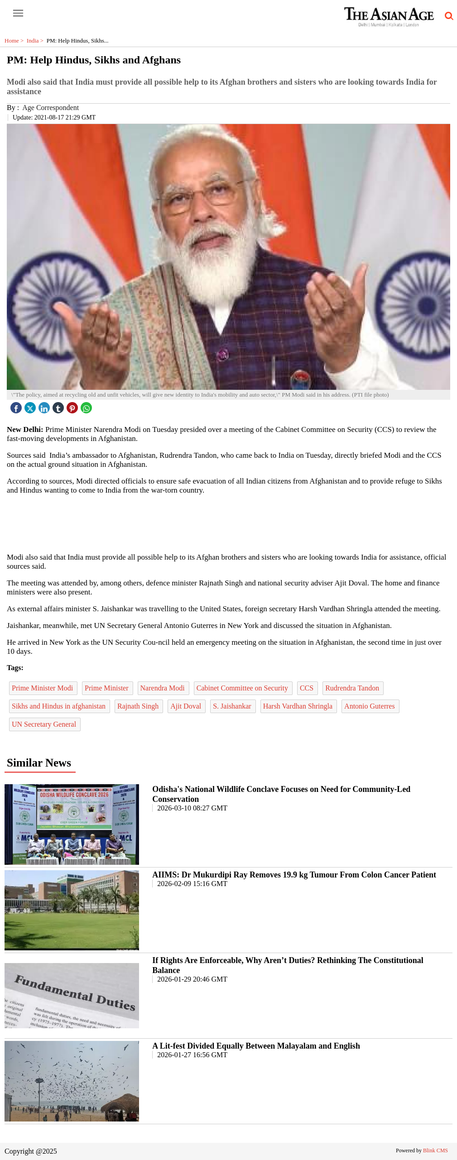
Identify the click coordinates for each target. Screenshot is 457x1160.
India (37, 40)
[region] (228, 523)
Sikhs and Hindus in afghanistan (59, 706)
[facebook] (17, 405)
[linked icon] (45, 405)
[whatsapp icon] (87, 405)
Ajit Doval (186, 706)
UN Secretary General (45, 724)
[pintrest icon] (73, 405)
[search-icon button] (447, 16)
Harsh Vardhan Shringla (298, 706)
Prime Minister (107, 688)
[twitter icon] (31, 405)
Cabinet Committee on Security (243, 688)
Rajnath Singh (138, 706)
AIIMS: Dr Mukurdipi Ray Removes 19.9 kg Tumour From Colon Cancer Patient (294, 874)
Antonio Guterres (370, 706)
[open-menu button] (18, 14)
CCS (307, 688)
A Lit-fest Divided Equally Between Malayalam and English (256, 1045)
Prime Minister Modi (43, 688)
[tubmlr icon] (59, 405)
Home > (16, 40)
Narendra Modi (163, 688)
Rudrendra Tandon (353, 688)
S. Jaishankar (233, 706)
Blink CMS (435, 1150)
